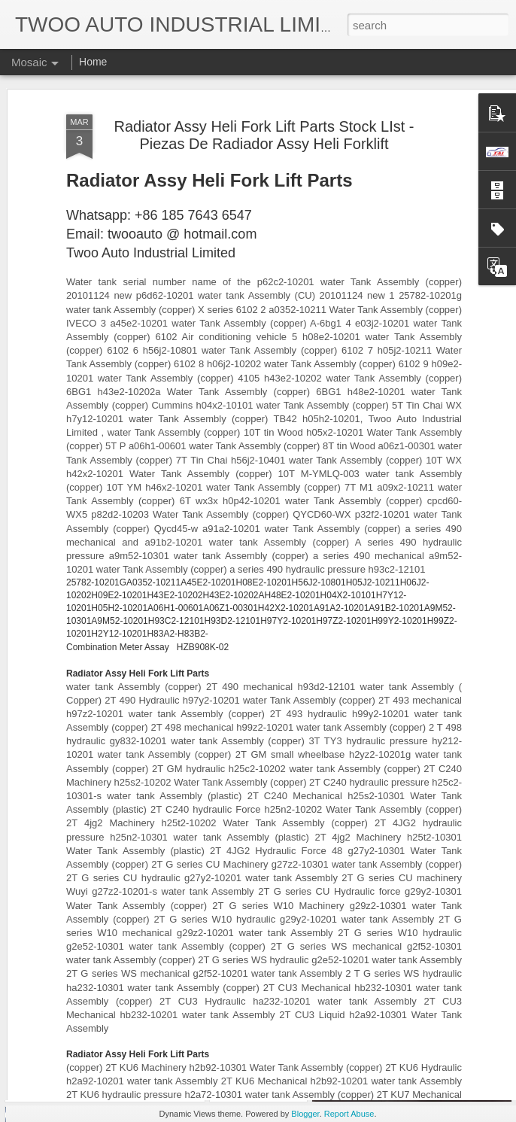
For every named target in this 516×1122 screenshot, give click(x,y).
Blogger (305, 1113)
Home (93, 62)
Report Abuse (349, 1113)
